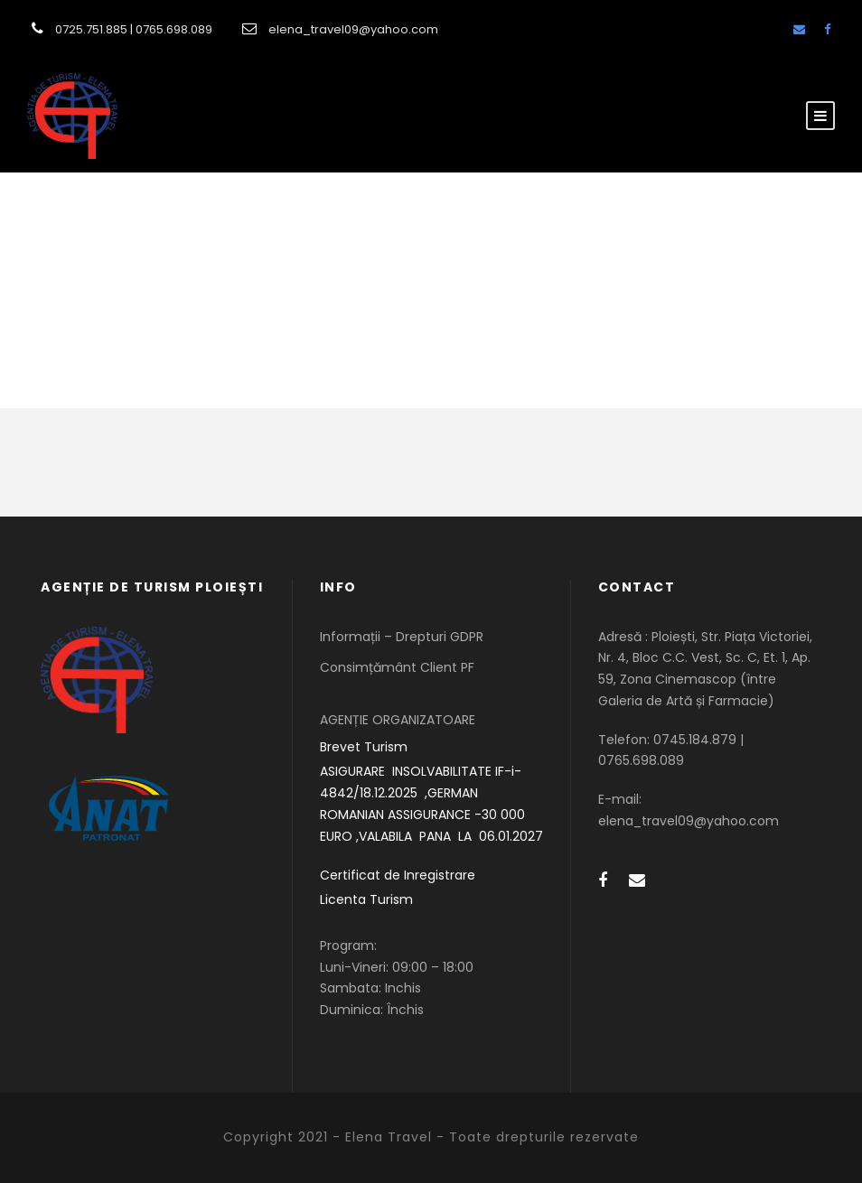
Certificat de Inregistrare (397, 875)
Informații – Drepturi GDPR (401, 637)
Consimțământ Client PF (397, 667)
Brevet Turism (364, 747)
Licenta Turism (366, 899)
